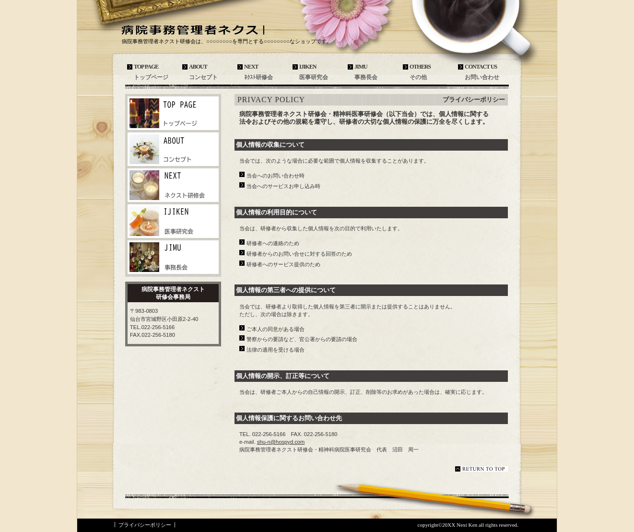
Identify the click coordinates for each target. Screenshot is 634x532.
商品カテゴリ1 (173, 185)
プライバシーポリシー (144, 525)
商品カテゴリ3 (173, 257)
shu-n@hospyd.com (281, 442)
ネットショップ (173, 149)
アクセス (173, 113)
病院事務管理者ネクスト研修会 (192, 29)
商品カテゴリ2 (173, 221)
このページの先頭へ (481, 469)
